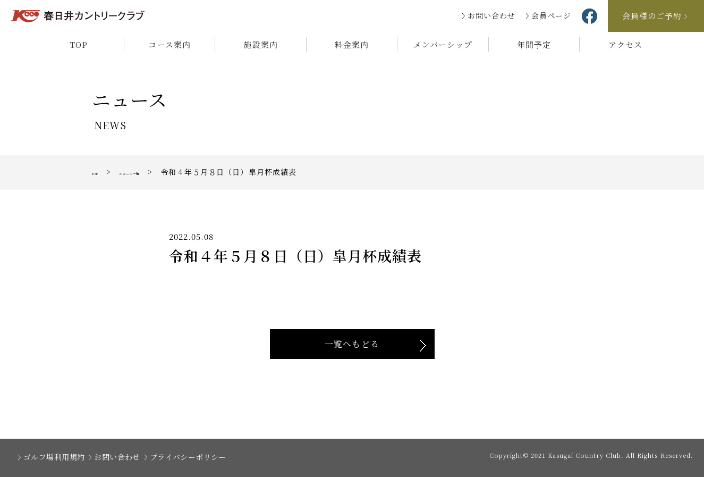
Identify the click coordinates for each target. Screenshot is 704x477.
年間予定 (534, 44)
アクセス (625, 44)
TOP (79, 44)
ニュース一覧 (153, 171)
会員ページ (551, 15)
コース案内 (169, 44)
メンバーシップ (442, 44)
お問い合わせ (491, 15)
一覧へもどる (352, 344)
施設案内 (260, 44)
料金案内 (352, 44)
